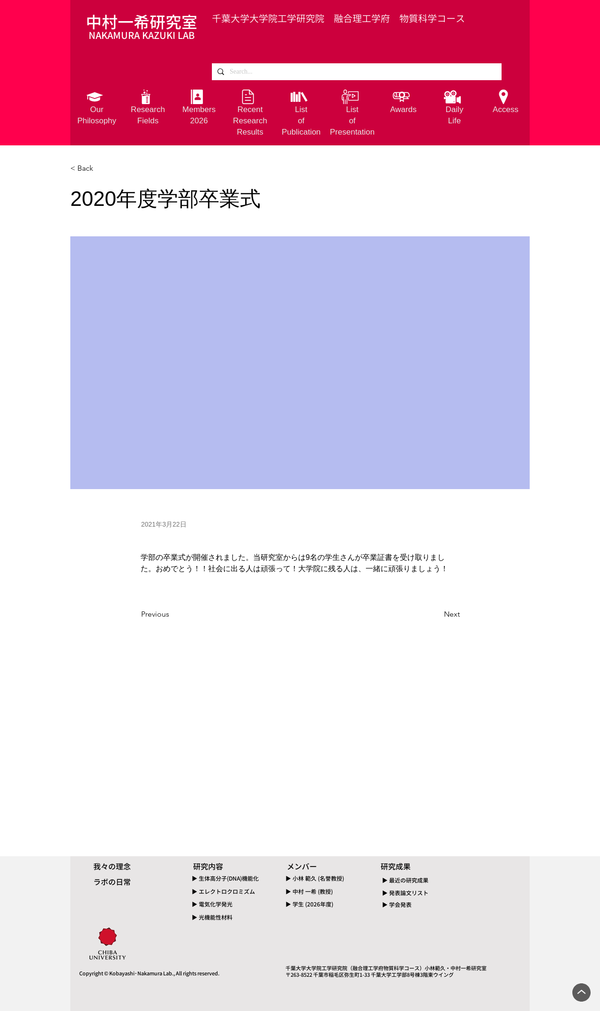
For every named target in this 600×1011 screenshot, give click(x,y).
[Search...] (356, 71)
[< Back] (101, 168)
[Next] (436, 614)
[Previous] (172, 614)
